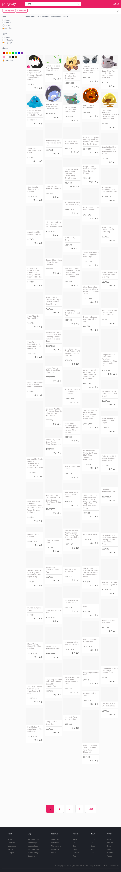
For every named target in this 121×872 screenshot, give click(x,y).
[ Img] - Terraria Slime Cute (51, 723)
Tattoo (109, 856)
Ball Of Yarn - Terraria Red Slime (53, 648)
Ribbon (109, 853)
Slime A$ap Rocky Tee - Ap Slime (34, 317)
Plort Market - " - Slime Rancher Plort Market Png (35, 729)
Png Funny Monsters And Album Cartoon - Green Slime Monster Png (54, 683)
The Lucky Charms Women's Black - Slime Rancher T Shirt (34, 690)
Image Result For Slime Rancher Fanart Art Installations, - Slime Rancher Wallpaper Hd (109, 360)
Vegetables (12, 846)
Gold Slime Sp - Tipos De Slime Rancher (33, 189)
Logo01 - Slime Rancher (33, 535)
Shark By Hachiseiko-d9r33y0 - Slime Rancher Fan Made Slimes (91, 69)
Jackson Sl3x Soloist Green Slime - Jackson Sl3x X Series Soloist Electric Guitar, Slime (35, 463)
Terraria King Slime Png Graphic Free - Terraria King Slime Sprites (109, 150)
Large (7, 20)
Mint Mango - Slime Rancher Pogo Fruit (109, 584)
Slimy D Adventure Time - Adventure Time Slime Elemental (90, 749)
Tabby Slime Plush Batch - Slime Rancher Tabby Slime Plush (109, 74)
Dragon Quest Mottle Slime (91, 674)
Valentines (55, 849)
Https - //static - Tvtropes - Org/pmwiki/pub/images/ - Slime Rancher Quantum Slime (110, 114)
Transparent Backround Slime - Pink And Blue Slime (109, 190)
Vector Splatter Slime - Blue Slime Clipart (34, 150)
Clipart (7, 37)
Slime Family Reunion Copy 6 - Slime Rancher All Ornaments (34, 345)
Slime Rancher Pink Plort (53, 611)
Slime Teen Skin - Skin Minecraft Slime (35, 233)
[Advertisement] (72, 36)
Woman (75, 849)
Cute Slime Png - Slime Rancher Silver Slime (71, 76)
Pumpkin (11, 853)
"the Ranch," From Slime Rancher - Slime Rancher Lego (53, 442)
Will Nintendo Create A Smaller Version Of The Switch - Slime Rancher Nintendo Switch (91, 572)
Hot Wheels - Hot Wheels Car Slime (109, 705)
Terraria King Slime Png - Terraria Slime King (53, 143)
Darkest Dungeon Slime (34, 609)
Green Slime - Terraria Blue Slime (109, 491)
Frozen (75, 839)
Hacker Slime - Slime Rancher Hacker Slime (70, 110)
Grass (93, 846)
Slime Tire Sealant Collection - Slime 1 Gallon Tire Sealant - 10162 (91, 290)
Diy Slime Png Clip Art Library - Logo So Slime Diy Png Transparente (54, 412)
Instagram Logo (33, 839)
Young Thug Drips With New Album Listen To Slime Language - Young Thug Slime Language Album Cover (90, 501)
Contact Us (97, 866)
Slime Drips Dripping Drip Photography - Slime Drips (91, 255)
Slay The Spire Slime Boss (70, 570)
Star (92, 849)
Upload (116, 4)
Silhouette (9, 40)
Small (7, 25)
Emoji (109, 839)
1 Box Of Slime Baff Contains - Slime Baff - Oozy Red (109, 312)
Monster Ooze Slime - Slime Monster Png (72, 203)
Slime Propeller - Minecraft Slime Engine (108, 421)
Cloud (93, 839)
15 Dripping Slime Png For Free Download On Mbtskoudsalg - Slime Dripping (71, 173)
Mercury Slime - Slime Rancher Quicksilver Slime (52, 106)
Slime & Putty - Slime (70, 239)
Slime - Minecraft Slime (52, 541)
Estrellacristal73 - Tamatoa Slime (71, 601)
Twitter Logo (32, 843)
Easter (53, 853)
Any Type (8, 43)
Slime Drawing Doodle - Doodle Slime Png (108, 230)
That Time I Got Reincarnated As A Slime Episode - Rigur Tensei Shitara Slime (53, 500)
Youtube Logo (33, 846)
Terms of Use (114, 866)
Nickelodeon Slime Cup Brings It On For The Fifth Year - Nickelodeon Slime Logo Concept (72, 272)
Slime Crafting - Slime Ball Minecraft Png (72, 313)
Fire (92, 843)
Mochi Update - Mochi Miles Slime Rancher (34, 646)
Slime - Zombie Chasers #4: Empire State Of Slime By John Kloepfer (53, 301)
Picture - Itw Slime (90, 534)
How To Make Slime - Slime (72, 468)
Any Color (9, 60)
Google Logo (32, 856)
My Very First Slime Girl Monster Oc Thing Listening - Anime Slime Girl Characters (90, 374)
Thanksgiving (56, 846)
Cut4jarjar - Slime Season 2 (89, 694)
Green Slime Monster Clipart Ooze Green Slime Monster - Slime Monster (72, 428)
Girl (74, 843)
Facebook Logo (33, 849)
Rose (109, 846)
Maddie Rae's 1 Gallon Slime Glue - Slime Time (53, 370)
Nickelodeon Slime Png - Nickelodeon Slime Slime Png (53, 68)
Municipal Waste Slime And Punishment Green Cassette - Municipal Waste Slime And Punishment (35, 507)
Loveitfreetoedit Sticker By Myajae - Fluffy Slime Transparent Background (90, 455)
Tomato (10, 849)
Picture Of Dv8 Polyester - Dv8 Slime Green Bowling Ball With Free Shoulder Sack (34, 272)
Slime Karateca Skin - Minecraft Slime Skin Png (109, 275)
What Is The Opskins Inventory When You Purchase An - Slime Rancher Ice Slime (91, 141)
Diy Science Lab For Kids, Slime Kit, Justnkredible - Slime (54, 224)
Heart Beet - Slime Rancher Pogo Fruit (72, 643)
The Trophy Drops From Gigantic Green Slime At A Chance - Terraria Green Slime (90, 414)
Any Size (8, 28)
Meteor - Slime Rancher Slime (88, 107)
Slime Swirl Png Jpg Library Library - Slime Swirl (72, 391)
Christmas (55, 839)
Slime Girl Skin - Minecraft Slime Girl (53, 187)
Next (91, 809)
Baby (75, 846)
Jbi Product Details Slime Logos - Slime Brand (109, 394)
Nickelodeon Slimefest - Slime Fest (52, 570)
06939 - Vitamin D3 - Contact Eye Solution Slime (110, 670)
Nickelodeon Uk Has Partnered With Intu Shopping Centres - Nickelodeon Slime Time (53, 337)
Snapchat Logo (33, 853)
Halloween (55, 843)
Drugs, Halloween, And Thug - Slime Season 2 (90, 319)
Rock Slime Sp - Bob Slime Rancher (91, 209)
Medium (8, 23)
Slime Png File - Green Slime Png (71, 142)
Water (109, 849)
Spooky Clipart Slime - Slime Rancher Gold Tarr (54, 262)
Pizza (10, 839)
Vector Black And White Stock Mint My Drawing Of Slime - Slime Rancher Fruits (109, 540)
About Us (88, 866)
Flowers (110, 843)
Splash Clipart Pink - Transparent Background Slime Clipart (72, 680)
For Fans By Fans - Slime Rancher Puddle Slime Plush (34, 113)
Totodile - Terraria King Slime (108, 621)
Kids (74, 856)
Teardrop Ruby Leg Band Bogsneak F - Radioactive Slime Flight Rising (34, 573)
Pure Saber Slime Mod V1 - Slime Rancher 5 (71, 495)
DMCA (105, 866)
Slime (85, 607)
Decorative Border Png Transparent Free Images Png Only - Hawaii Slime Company (72, 535)
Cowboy (76, 853)
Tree (92, 853)
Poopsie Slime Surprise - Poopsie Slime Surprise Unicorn (90, 170)
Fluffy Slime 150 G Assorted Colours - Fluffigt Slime (109, 458)
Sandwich (11, 843)
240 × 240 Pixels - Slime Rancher (71, 718)
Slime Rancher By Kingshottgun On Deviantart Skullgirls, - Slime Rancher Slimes (35, 75)
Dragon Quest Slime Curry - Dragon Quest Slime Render (35, 384)
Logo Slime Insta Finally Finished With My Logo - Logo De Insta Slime (72, 352)
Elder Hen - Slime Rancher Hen (90, 640)
